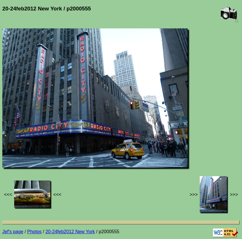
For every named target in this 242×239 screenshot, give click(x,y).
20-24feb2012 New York (70, 231)
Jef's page (12, 231)
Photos (34, 231)
